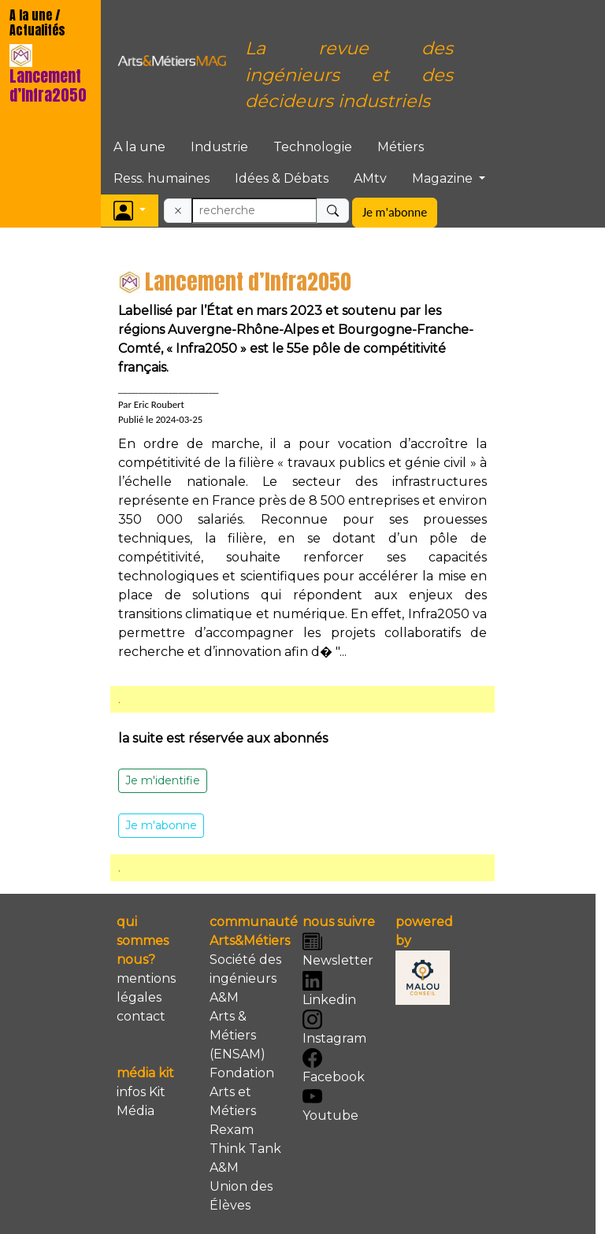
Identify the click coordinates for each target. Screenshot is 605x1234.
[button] (129, 211)
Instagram (334, 1028)
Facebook (333, 1066)
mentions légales (146, 988)
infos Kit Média (141, 1101)
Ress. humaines (161, 178)
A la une (139, 146)
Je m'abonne (394, 212)
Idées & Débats (281, 178)
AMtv (370, 178)
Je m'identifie (162, 780)
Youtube (330, 1105)
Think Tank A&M (245, 1158)
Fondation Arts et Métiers (242, 1091)
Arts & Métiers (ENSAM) (237, 1035)
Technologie (312, 146)
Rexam (232, 1129)
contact (141, 1016)
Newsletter (337, 950)
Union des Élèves (241, 1196)
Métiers (400, 146)
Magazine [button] (444, 178)
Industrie (219, 146)
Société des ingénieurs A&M (245, 978)
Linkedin (329, 989)
